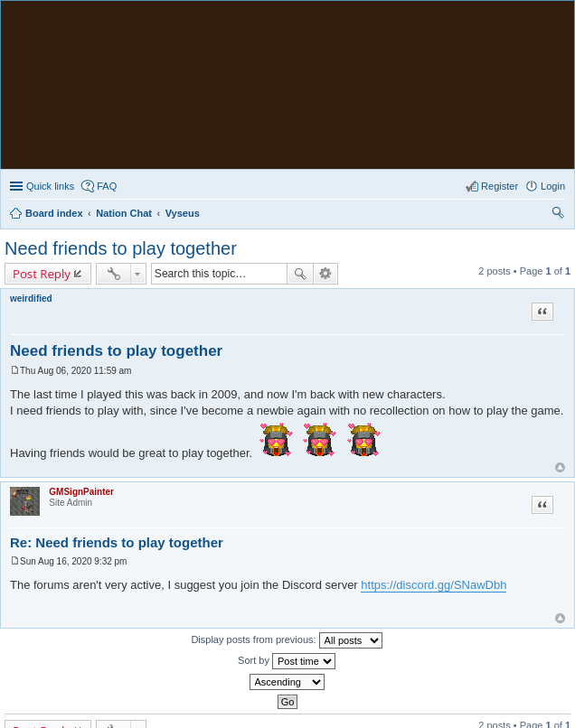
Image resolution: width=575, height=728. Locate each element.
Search (300, 274)
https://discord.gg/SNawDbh (433, 585)
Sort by (286, 661)
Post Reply (42, 274)
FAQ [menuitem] (107, 186)
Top (560, 467)
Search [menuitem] (558, 215)
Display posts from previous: (286, 640)
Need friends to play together (121, 248)
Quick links (50, 186)
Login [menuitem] (553, 186)
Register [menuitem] (499, 186)
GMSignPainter (81, 492)
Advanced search (326, 274)
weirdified (31, 298)
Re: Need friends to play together (116, 542)
